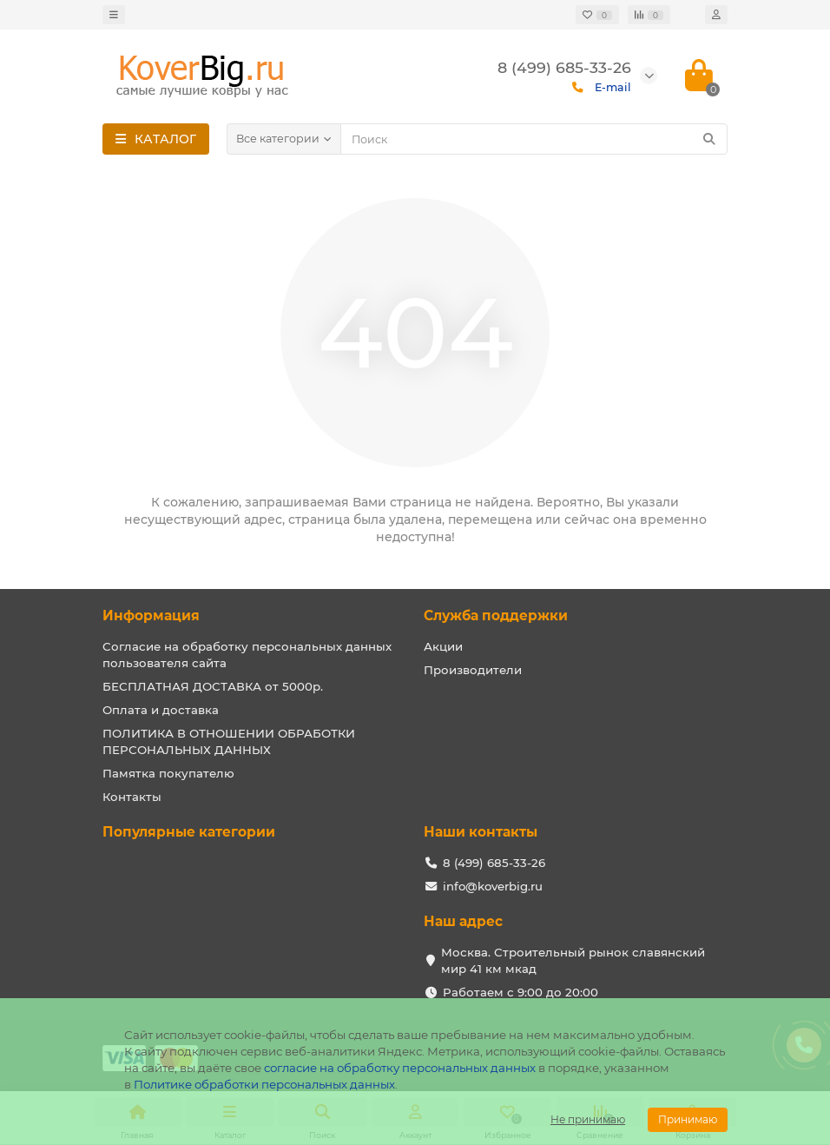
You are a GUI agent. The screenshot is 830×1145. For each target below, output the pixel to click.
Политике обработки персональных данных (264, 1084)
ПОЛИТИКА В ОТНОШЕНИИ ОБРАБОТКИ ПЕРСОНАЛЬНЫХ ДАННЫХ (228, 741)
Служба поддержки (496, 615)
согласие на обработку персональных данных (400, 1068)
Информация (151, 615)
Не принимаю (587, 1119)
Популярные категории (188, 832)
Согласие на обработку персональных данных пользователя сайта (247, 654)
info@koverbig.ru (493, 886)
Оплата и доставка (160, 710)
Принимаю (687, 1119)
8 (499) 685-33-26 (494, 863)
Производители (473, 670)
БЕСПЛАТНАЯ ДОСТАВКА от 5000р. (212, 686)
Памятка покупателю (168, 773)
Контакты (131, 797)
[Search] (534, 139)
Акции (443, 646)
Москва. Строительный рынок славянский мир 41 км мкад (573, 960)
